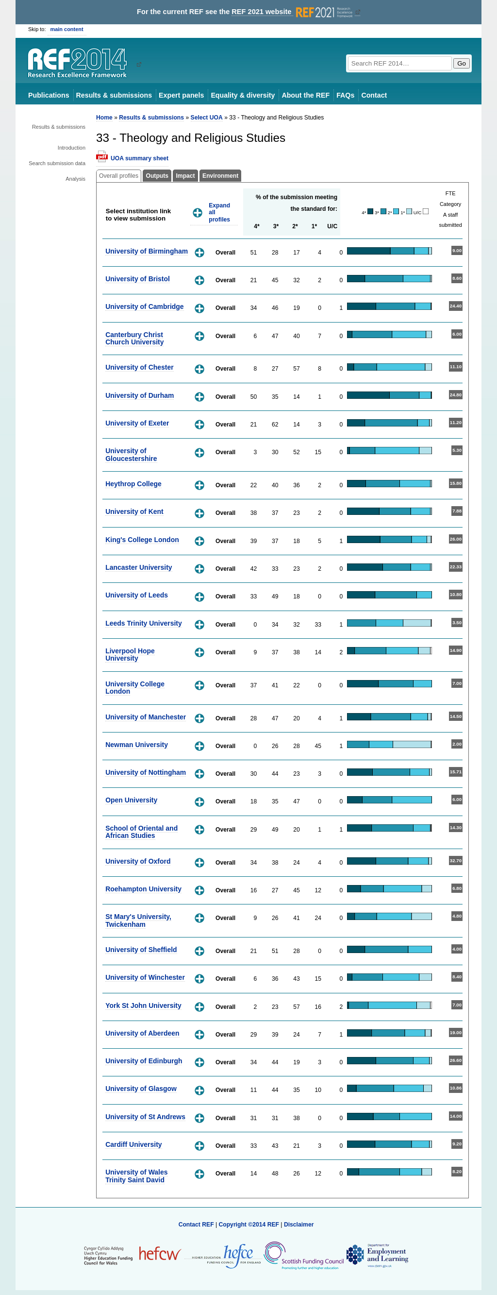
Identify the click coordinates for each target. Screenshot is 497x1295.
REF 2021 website (293, 12)
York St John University (143, 1005)
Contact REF (196, 1224)
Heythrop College (133, 484)
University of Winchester (145, 977)
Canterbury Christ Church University (134, 338)
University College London (135, 687)
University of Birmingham (146, 251)
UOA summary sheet (139, 158)
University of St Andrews (145, 1117)
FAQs (345, 95)
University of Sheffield (141, 950)
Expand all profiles (219, 212)
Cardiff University (133, 1144)
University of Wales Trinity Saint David (136, 1175)
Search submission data (57, 163)
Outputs (157, 175)
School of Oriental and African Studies (141, 831)
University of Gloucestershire (131, 454)
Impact (185, 175)
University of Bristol (137, 279)
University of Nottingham (145, 772)
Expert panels (181, 95)
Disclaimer (299, 1224)
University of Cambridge (144, 306)
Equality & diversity (243, 95)
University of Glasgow (141, 1088)
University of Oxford (137, 861)
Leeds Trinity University (143, 623)
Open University (131, 800)
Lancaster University (138, 567)
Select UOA (207, 117)
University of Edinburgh (143, 1061)
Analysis (75, 179)
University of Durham (139, 395)
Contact (374, 95)
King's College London (142, 540)
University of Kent (134, 511)
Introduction (71, 148)
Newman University (136, 745)
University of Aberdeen (142, 1033)
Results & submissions (114, 95)
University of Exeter (137, 423)
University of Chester (139, 367)
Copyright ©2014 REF (249, 1224)
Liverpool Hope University (130, 654)
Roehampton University (143, 889)
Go (461, 63)
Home (104, 117)
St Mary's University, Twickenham (138, 920)
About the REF (306, 95)
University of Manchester (145, 717)
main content (66, 29)
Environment (220, 175)
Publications (48, 95)
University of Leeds (136, 595)
